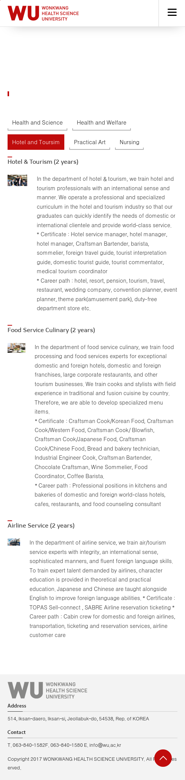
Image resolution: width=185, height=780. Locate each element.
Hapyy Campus (43, 13)
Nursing (129, 142)
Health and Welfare (101, 123)
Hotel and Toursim (36, 142)
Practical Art (90, 142)
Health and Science (37, 123)
